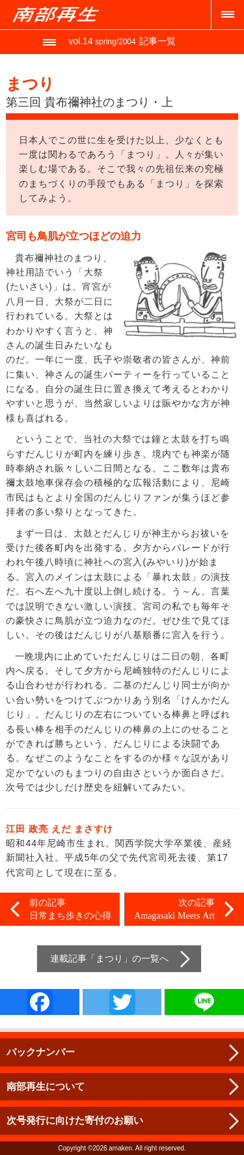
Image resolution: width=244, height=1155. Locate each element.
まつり (109, 958)
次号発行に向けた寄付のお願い (75, 1120)
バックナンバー (41, 1051)
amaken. (121, 1148)
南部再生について (46, 1086)
